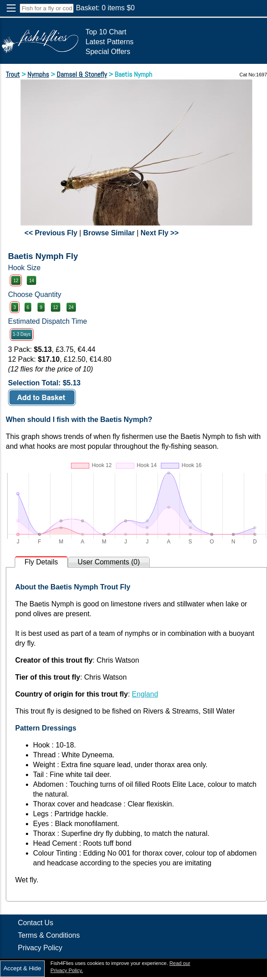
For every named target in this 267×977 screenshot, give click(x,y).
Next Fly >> (160, 233)
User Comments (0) (109, 562)
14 (31, 280)
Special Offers (107, 51)
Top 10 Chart (105, 32)
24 (71, 307)
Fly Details (41, 562)
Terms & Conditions (49, 935)
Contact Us (35, 923)
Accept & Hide (22, 968)
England (145, 694)
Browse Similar (109, 233)
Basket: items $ (105, 8)
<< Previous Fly (51, 233)
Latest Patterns (109, 42)
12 (15, 280)
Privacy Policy (40, 948)
